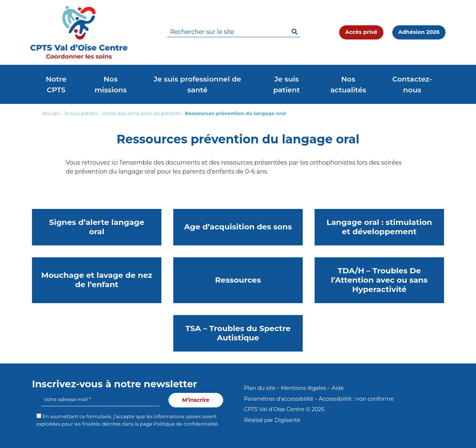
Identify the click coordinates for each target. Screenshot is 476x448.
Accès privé (361, 32)
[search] (233, 32)
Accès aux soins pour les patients (142, 113)
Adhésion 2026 (419, 32)
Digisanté (287, 420)
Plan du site (259, 388)
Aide (338, 388)
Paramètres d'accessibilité (278, 398)
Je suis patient (81, 113)
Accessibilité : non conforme (356, 398)
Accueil (51, 113)
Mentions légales (303, 388)
